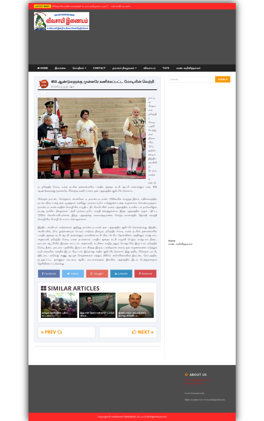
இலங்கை (60, 68)
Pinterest (145, 273)
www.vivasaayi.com (194, 393)
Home (42, 68)
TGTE (165, 68)
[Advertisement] (164, 37)
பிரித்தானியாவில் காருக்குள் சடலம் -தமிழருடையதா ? (79, 6)
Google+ (97, 273)
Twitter (73, 273)
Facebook (49, 273)
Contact (99, 68)
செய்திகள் (79, 68)
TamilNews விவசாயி (135, 416)
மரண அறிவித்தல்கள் (188, 68)
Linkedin (121, 273)
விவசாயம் (149, 68)
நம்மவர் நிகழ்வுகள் (124, 68)
